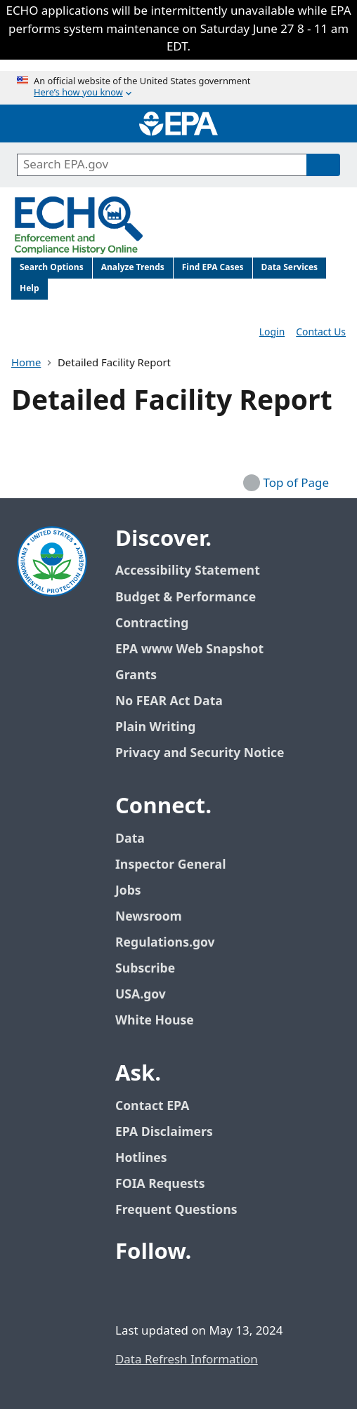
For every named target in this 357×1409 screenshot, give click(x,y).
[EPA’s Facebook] (129, 1291)
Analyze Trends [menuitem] (132, 267)
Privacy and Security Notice (199, 753)
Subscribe (145, 968)
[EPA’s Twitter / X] (163, 1291)
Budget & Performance (185, 597)
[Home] (178, 123)
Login (272, 332)
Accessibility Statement (187, 570)
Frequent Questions (176, 1210)
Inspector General (170, 864)
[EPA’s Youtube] (197, 1291)
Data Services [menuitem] (289, 267)
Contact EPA (152, 1106)
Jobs (128, 890)
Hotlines (141, 1158)
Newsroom (148, 916)
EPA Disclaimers (164, 1132)
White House (162, 1020)
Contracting (151, 623)
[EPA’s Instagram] (230, 1291)
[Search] (323, 165)
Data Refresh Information (186, 1360)
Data (130, 839)
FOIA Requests (160, 1184)
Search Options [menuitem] (52, 267)
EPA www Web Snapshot (189, 649)
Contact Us (321, 332)
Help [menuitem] (29, 289)
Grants (136, 675)
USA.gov (148, 994)
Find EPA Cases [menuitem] (213, 267)
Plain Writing (155, 727)
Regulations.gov (173, 942)
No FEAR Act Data (169, 701)
